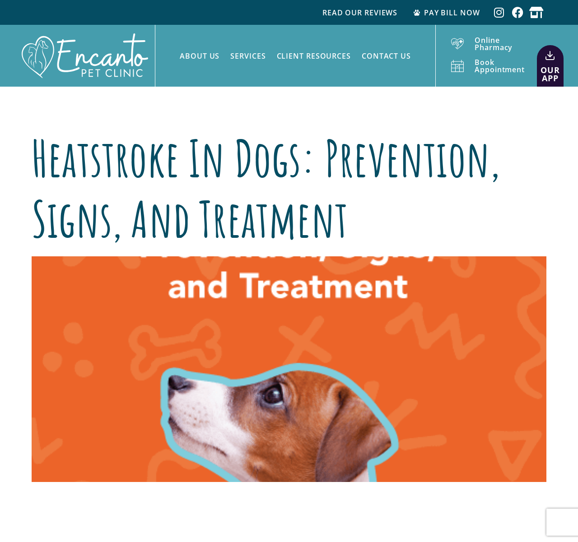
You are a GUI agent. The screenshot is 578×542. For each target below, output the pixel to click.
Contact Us (386, 56)
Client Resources (314, 56)
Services (248, 56)
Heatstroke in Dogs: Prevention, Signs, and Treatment (266, 188)
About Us (199, 56)
